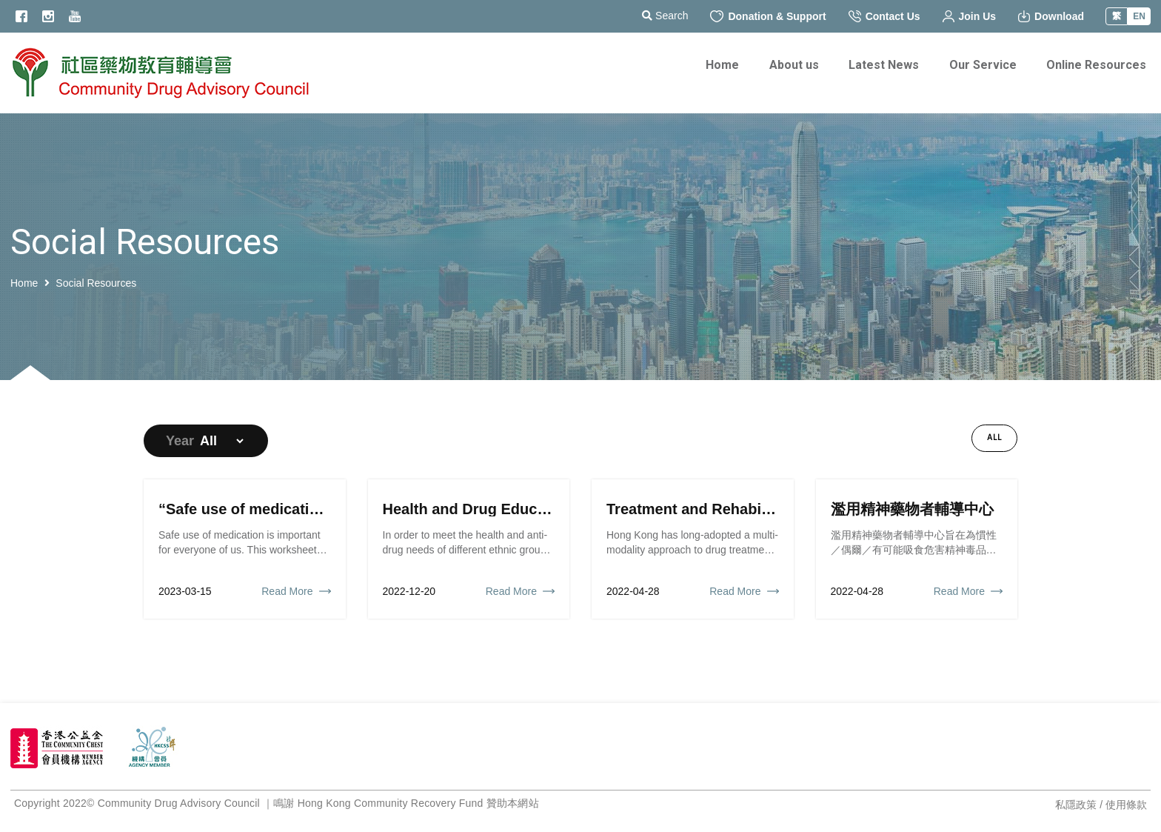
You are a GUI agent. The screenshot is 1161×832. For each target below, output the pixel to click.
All (994, 438)
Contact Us (884, 16)
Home (24, 283)
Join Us (970, 16)
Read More (286, 591)
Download (1051, 16)
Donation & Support (768, 16)
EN (1139, 16)
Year (180, 440)
